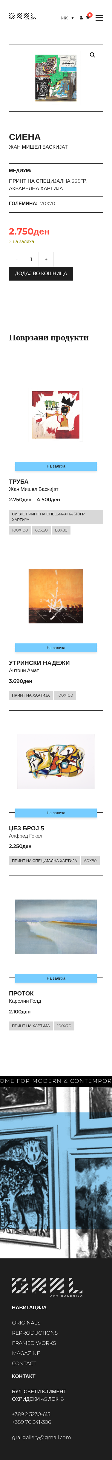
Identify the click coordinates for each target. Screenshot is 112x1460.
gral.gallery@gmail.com (41, 1437)
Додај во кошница (41, 273)
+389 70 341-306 (31, 1422)
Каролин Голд (25, 1001)
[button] (92, 55)
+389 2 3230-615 (31, 1414)
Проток (21, 993)
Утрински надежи (39, 662)
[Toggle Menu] (98, 18)
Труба (19, 481)
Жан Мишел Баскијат (38, 147)
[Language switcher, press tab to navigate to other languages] (67, 18)
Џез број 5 (26, 828)
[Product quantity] (31, 259)
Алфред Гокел (25, 836)
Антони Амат (24, 670)
